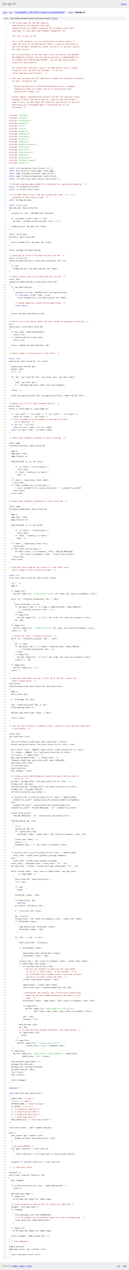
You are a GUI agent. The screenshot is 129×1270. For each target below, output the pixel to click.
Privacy (22, 1266)
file (54, 18)
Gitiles (15, 1266)
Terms (29, 1266)
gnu (5, 12)
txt (118, 1266)
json (124, 1266)
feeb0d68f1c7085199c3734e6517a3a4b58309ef (39, 12)
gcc (11, 12)
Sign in (123, 4)
